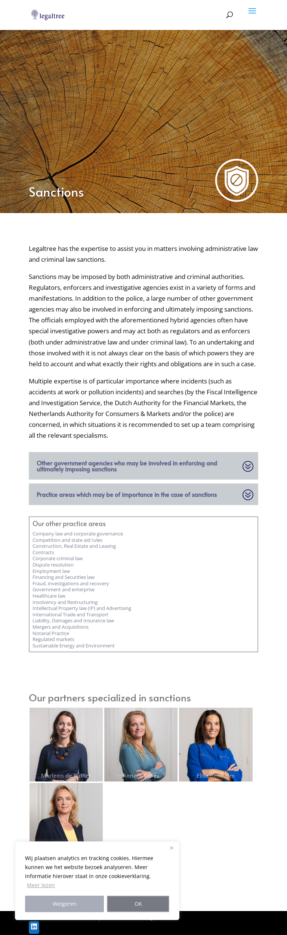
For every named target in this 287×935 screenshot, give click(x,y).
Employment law (51, 571)
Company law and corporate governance (78, 533)
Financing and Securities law (64, 577)
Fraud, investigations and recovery (71, 583)
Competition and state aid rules (67, 540)
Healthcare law (49, 595)
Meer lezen (41, 885)
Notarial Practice (51, 633)
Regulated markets (53, 639)
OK (138, 903)
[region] (97, 880)
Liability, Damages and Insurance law (73, 620)
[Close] (171, 847)
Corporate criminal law (58, 558)
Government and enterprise (64, 589)
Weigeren (65, 903)
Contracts (43, 552)
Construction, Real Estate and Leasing (74, 546)
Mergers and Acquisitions (61, 626)
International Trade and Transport (70, 614)
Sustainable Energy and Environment (74, 645)
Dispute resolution (53, 564)
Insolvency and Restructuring (65, 602)
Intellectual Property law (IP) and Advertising (82, 608)
